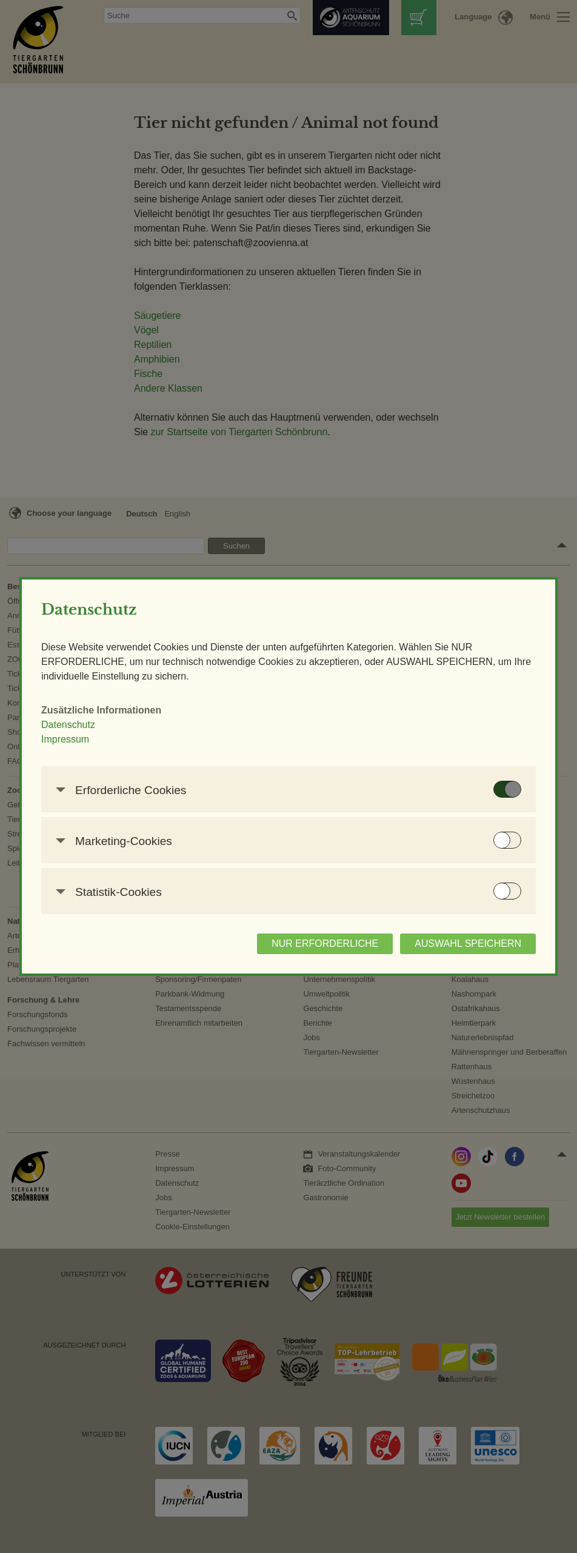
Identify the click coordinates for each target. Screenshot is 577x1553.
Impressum (65, 739)
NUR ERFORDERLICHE (325, 943)
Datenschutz (68, 725)
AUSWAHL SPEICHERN (468, 943)
